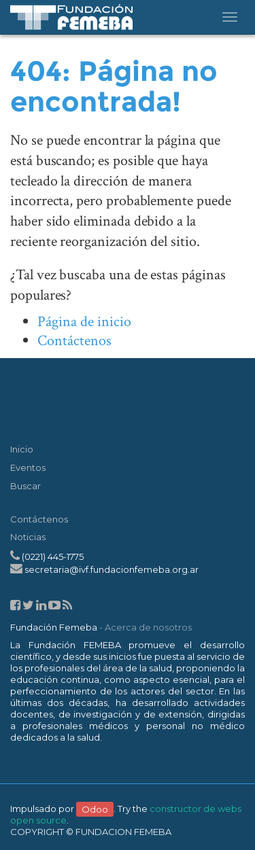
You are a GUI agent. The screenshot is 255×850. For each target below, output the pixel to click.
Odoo (95, 808)
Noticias (28, 536)
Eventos (28, 467)
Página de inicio (84, 322)
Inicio (21, 449)
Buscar (25, 485)
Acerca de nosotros (148, 627)
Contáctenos (74, 341)
